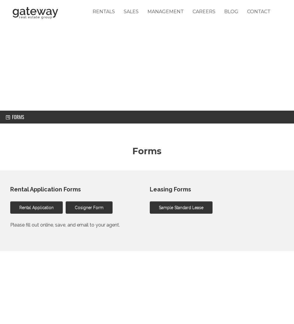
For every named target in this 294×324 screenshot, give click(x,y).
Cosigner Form (89, 207)
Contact (259, 11)
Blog (231, 11)
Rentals (104, 11)
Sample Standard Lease (181, 207)
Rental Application (36, 207)
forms (15, 117)
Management (165, 11)
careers (204, 11)
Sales (131, 11)
